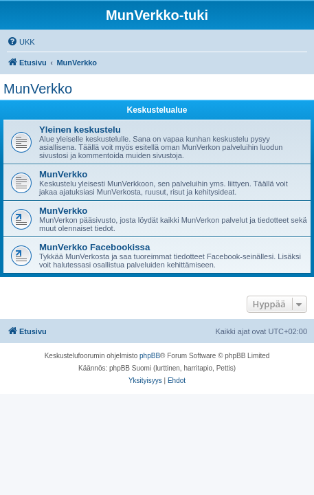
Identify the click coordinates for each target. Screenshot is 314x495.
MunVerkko (37, 88)
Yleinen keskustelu (80, 129)
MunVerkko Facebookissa (94, 247)
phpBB (149, 356)
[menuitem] (21, 42)
